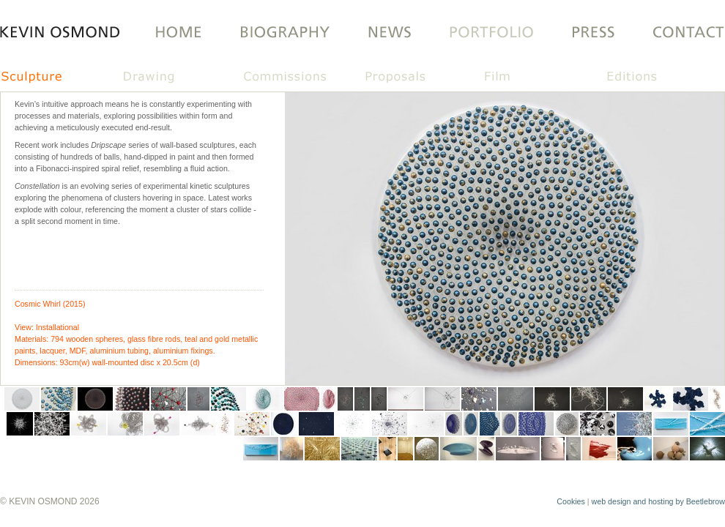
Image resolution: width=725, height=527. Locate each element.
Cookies (571, 501)
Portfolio (490, 33)
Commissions (300, 77)
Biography (283, 33)
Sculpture (60, 77)
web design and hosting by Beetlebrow (658, 501)
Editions (659, 77)
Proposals (420, 77)
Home (174, 33)
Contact (679, 33)
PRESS (593, 33)
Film (540, 77)
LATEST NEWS (389, 33)
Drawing (180, 77)
